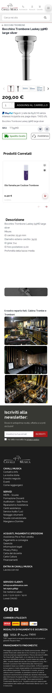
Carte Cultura (10, 556)
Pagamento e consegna (15, 540)
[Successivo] (48, 88)
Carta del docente (12, 553)
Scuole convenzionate (14, 518)
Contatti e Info (10, 472)
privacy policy (32, 439)
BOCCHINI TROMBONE (14, 25)
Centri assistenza (12, 508)
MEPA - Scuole (11, 495)
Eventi (6, 482)
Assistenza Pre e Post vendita (18, 537)
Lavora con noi (11, 570)
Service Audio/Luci (13, 511)
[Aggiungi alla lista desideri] (40, 129)
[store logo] (10, 7)
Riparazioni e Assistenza (15, 505)
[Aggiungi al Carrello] (45, 195)
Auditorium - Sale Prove (15, 501)
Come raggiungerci (13, 485)
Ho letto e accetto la (23, 439)
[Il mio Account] (32, 8)
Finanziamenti (10, 560)
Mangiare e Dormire (13, 521)
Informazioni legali (12, 546)
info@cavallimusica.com (15, 585)
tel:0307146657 (10, 589)
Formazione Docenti (13, 498)
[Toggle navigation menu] (48, 8)
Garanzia (7, 543)
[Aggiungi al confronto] (47, 129)
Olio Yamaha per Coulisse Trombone (21, 185)
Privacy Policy (10, 550)
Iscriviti (40, 434)
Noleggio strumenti (13, 515)
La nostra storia (11, 475)
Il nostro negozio (12, 478)
